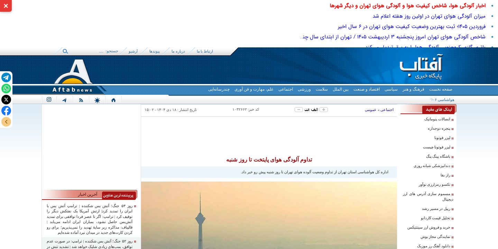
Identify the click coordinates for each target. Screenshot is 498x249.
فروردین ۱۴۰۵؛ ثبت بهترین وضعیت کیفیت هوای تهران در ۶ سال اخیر (412, 26)
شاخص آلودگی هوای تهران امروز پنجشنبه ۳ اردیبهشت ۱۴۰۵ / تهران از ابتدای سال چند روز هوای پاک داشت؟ (369, 37)
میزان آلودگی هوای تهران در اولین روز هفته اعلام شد (429, 16)
